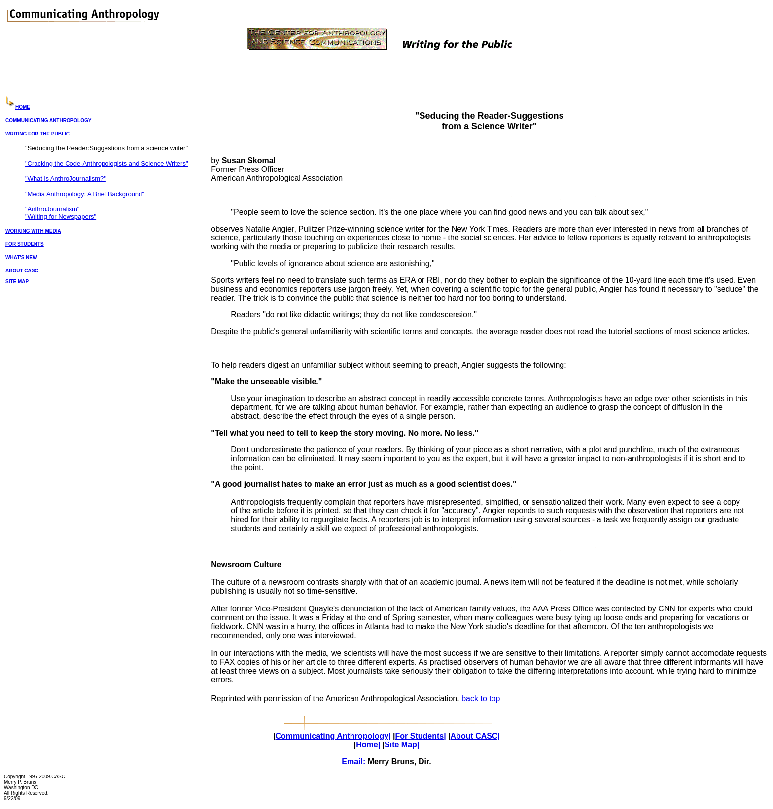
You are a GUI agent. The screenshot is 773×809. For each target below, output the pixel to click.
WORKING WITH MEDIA (33, 231)
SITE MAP (17, 281)
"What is (37, 178)
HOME (22, 107)
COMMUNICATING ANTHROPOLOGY (48, 120)
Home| (368, 745)
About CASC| (475, 736)
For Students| (420, 736)
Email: (353, 761)
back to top (480, 698)
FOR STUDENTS (24, 244)
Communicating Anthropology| (332, 736)
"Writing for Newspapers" (60, 216)
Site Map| (402, 745)
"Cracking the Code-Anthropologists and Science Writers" (106, 163)
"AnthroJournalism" (52, 209)
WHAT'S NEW (21, 257)
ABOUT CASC (21, 270)
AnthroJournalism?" (78, 178)
